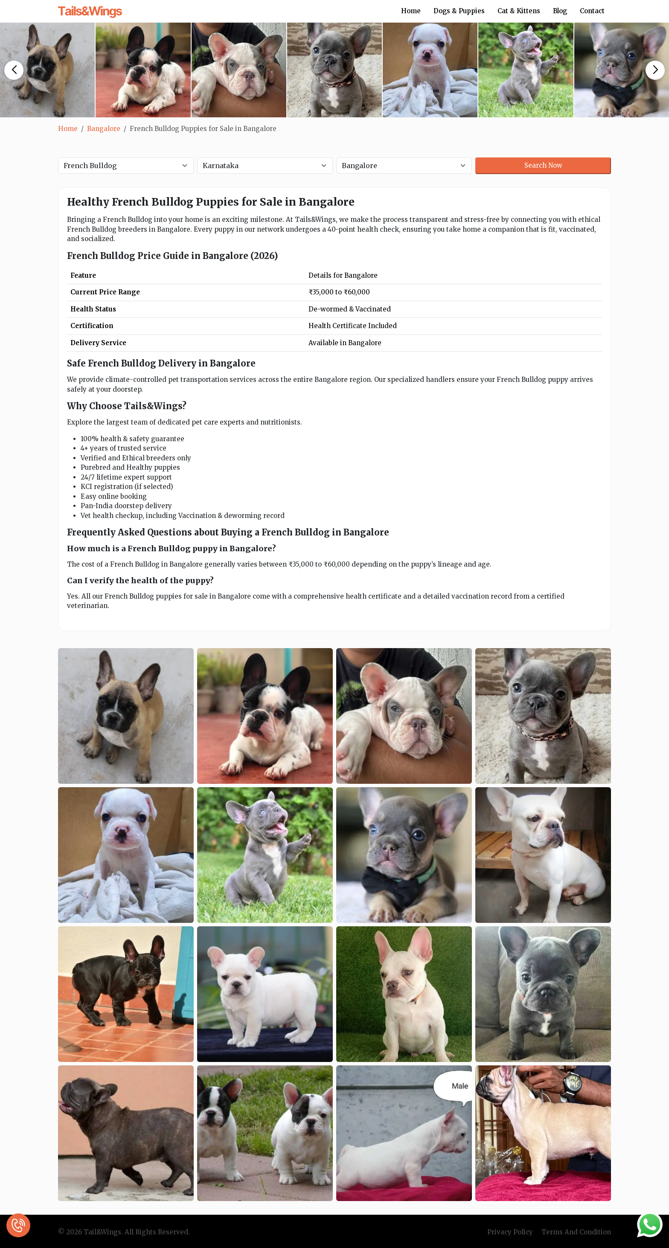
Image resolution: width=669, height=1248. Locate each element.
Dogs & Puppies (459, 11)
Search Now (543, 165)
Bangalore (103, 129)
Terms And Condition (576, 1232)
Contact (592, 11)
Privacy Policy (510, 1232)
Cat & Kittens (518, 11)
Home (411, 11)
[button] (13, 70)
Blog (560, 11)
